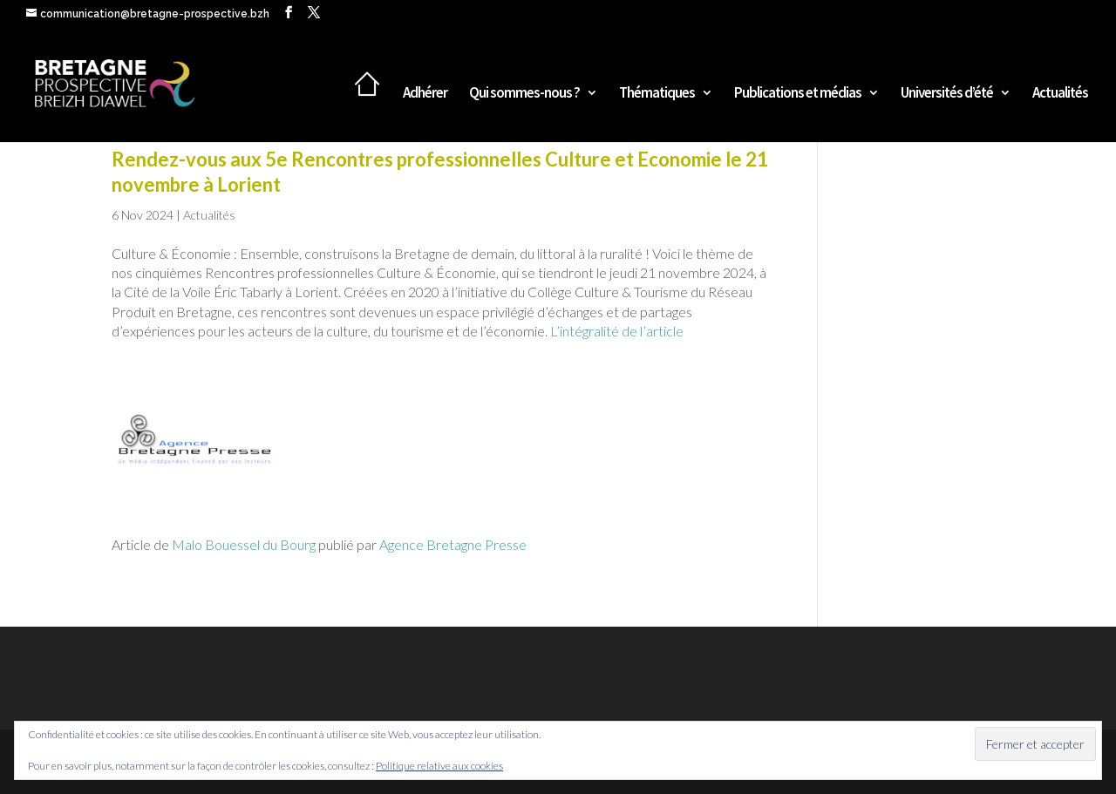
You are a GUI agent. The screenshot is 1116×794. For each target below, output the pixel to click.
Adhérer (425, 94)
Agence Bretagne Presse (453, 544)
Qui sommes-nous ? (524, 94)
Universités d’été (947, 94)
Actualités (1060, 94)
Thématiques (657, 94)
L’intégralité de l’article (617, 330)
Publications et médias (797, 94)
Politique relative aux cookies (439, 765)
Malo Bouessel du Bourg (244, 544)
